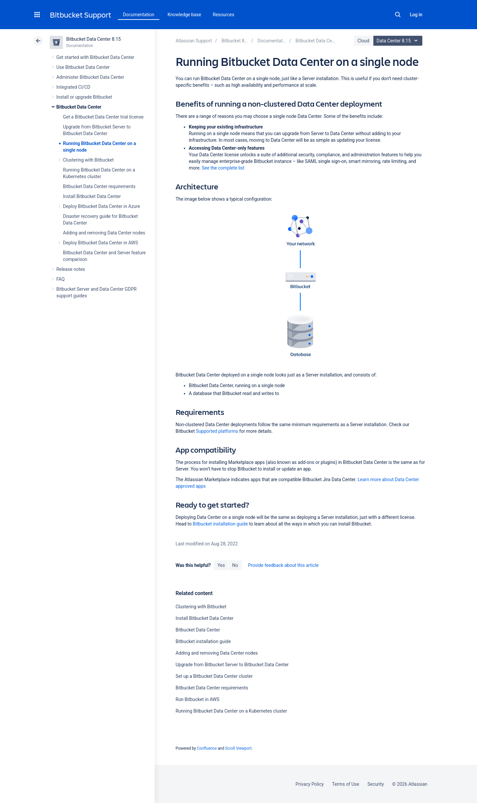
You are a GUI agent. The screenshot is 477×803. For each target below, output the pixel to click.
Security (375, 784)
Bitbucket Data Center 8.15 (93, 39)
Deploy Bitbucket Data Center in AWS (100, 242)
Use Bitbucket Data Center (83, 67)
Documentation (138, 14)
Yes (221, 565)
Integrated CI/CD (73, 87)
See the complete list (223, 168)
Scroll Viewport (238, 748)
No (235, 565)
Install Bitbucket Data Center (92, 196)
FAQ (60, 279)
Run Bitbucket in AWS (197, 699)
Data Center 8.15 (399, 40)
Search (398, 14)
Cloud (363, 40)
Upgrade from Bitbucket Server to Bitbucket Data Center (232, 664)
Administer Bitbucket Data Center (90, 77)
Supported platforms (217, 431)
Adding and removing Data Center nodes (104, 232)
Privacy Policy (309, 784)
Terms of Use (345, 784)
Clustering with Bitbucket (88, 160)
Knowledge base (184, 14)
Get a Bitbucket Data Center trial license (103, 117)
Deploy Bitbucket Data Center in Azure (101, 206)
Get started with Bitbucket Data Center (95, 57)
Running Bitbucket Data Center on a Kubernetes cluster (231, 711)
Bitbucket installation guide (220, 524)
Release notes (70, 269)
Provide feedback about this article (283, 565)
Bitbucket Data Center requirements (99, 186)
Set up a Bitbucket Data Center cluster (214, 676)
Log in (416, 14)
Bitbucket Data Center (78, 107)
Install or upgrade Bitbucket (84, 97)
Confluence (207, 748)
